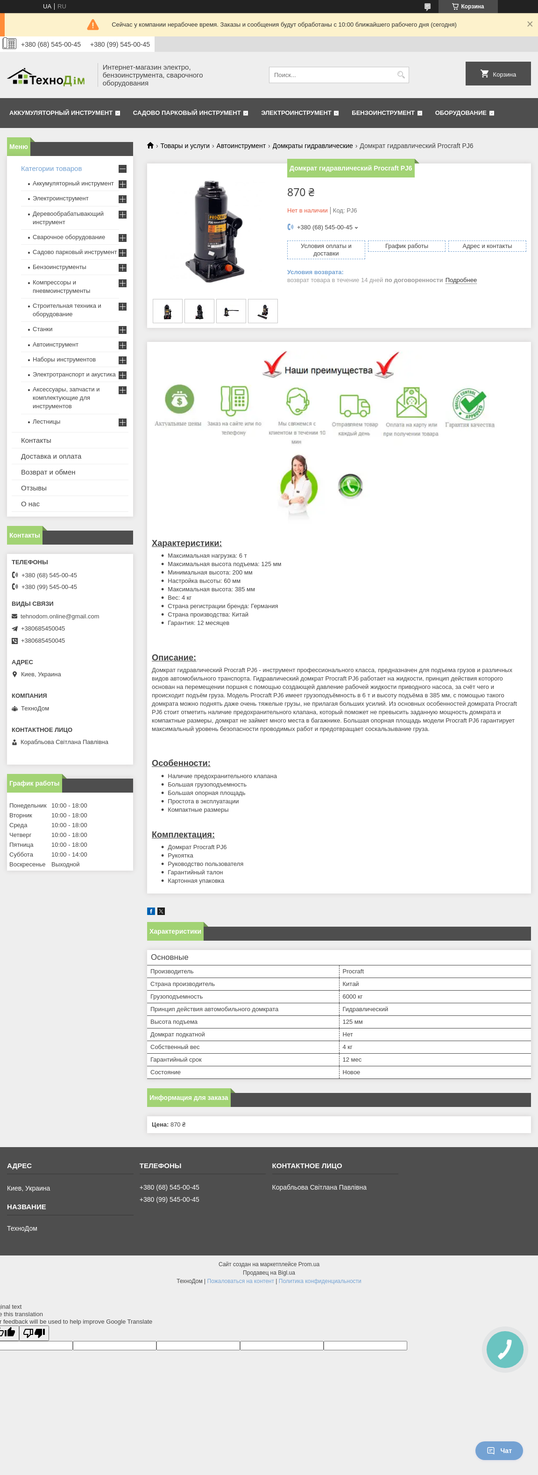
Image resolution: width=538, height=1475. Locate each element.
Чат (499, 1451)
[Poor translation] (34, 1333)
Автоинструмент (241, 145)
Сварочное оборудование (69, 237)
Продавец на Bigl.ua (269, 1272)
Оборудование (461, 112)
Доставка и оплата (51, 456)
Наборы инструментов (64, 359)
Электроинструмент (296, 112)
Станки (43, 329)
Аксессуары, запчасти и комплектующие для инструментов (66, 398)
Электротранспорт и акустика (74, 374)
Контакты (36, 440)
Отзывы (34, 488)
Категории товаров (51, 168)
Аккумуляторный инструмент (61, 112)
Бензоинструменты (59, 266)
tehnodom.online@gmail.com (60, 616)
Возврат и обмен (48, 472)
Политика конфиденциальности (320, 1281)
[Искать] (401, 75)
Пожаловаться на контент (240, 1281)
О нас (30, 504)
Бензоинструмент (383, 112)
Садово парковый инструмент (187, 112)
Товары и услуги (185, 145)
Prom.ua (308, 1264)
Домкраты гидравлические (313, 145)
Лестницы (46, 421)
